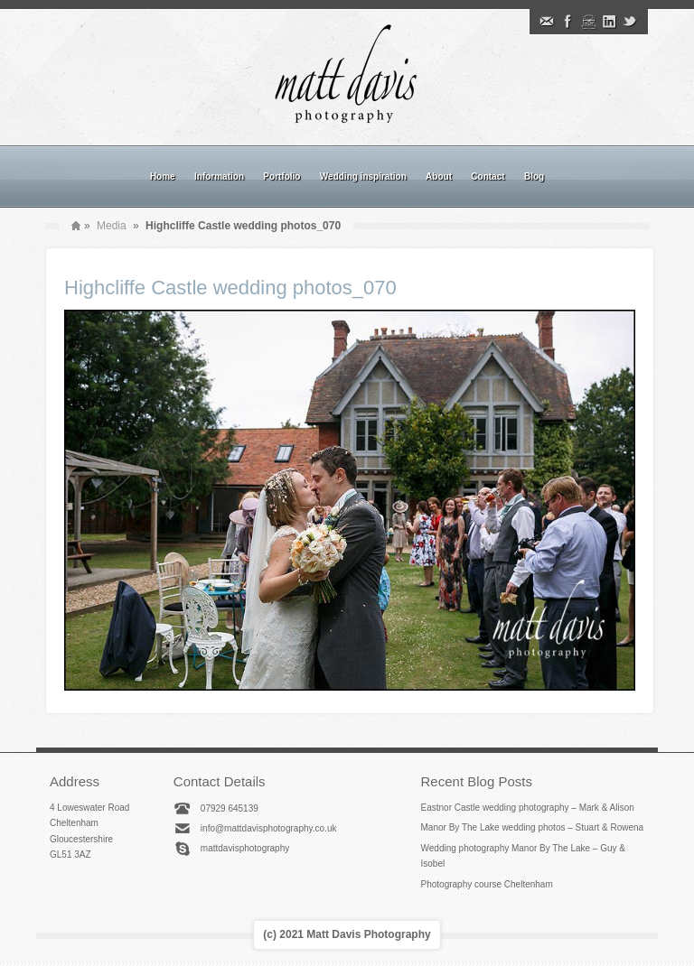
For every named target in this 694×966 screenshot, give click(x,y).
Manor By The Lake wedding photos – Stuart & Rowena (532, 827)
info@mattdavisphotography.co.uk (269, 828)
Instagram (588, 22)
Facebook (567, 22)
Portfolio (281, 176)
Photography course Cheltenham (487, 884)
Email (547, 22)
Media (112, 225)
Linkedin (609, 22)
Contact (487, 176)
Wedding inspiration (363, 176)
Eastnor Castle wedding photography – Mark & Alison (527, 808)
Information (219, 176)
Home (162, 176)
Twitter (630, 22)
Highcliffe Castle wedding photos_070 (230, 287)
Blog (534, 176)
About (439, 176)
